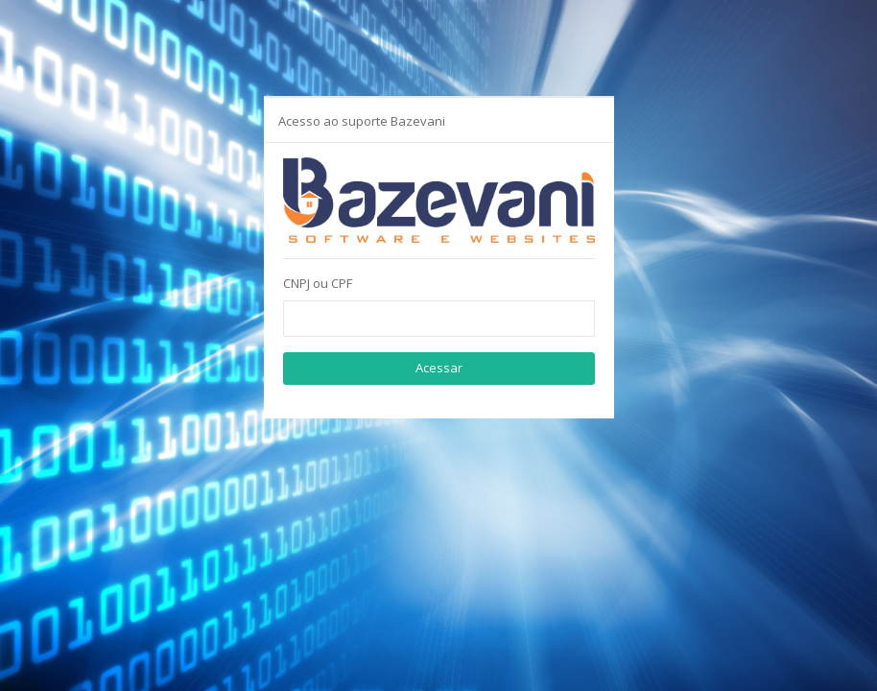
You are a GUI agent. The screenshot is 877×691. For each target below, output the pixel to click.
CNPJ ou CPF (317, 283)
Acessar (438, 367)
